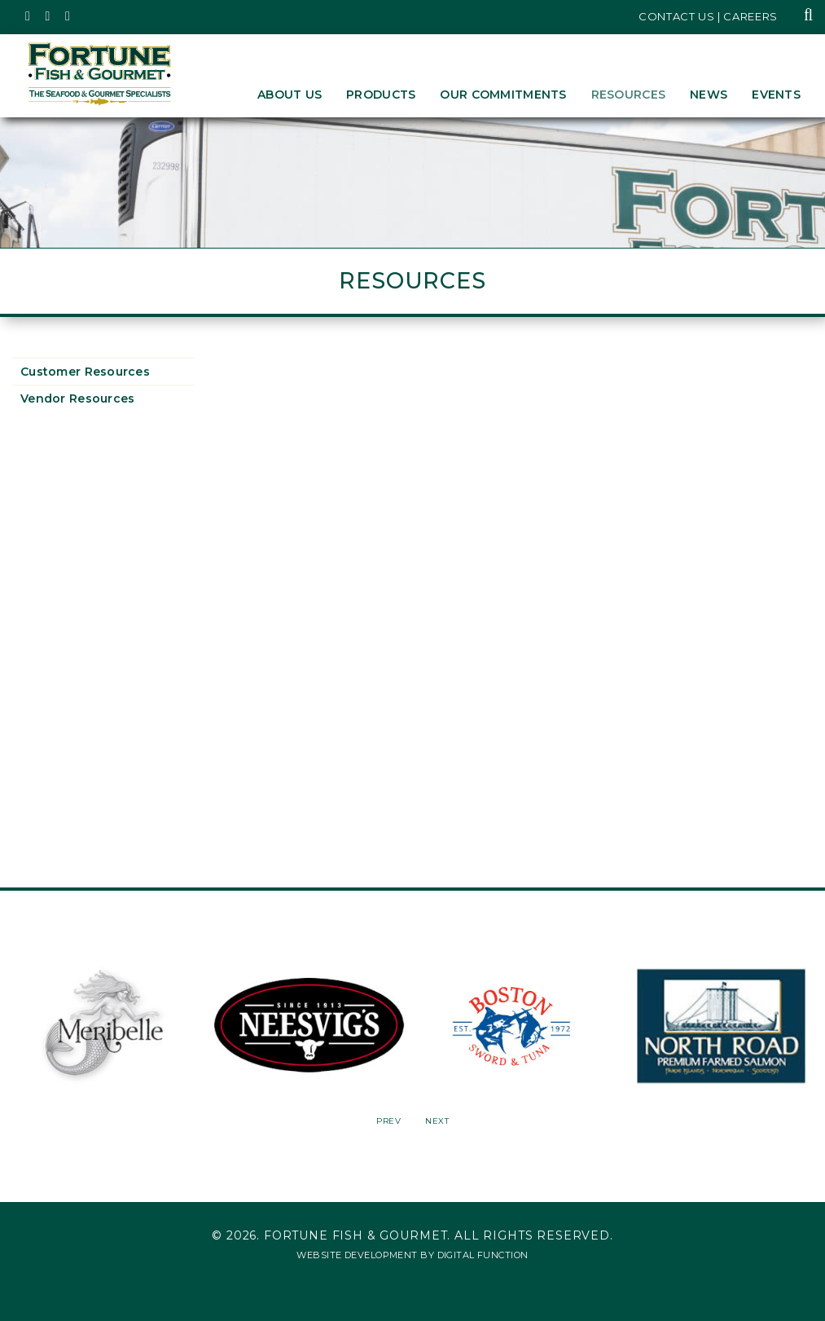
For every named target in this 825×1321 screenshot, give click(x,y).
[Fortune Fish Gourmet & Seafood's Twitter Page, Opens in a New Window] (28, 16)
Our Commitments (503, 94)
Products (380, 94)
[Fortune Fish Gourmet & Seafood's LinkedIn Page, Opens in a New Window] (68, 16)
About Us (289, 94)
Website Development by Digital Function (412, 1255)
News (708, 94)
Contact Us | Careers (708, 16)
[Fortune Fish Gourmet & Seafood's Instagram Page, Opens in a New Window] (48, 16)
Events (776, 94)
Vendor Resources (77, 398)
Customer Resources (85, 371)
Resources (628, 94)
